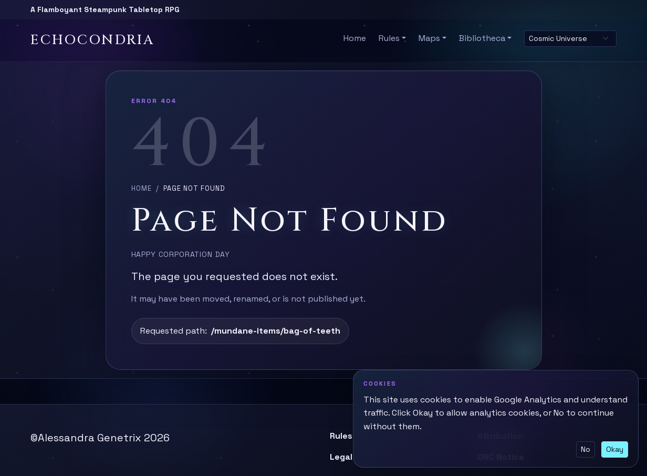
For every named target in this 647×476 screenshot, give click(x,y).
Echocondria (92, 40)
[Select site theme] (570, 38)
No (585, 449)
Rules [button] (389, 38)
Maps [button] (429, 38)
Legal (341, 456)
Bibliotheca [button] (482, 38)
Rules (341, 435)
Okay (614, 449)
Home (354, 38)
